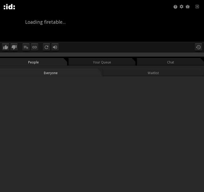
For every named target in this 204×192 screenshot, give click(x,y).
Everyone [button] (51, 73)
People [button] (33, 62)
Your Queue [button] (102, 62)
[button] (181, 7)
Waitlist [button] (153, 73)
